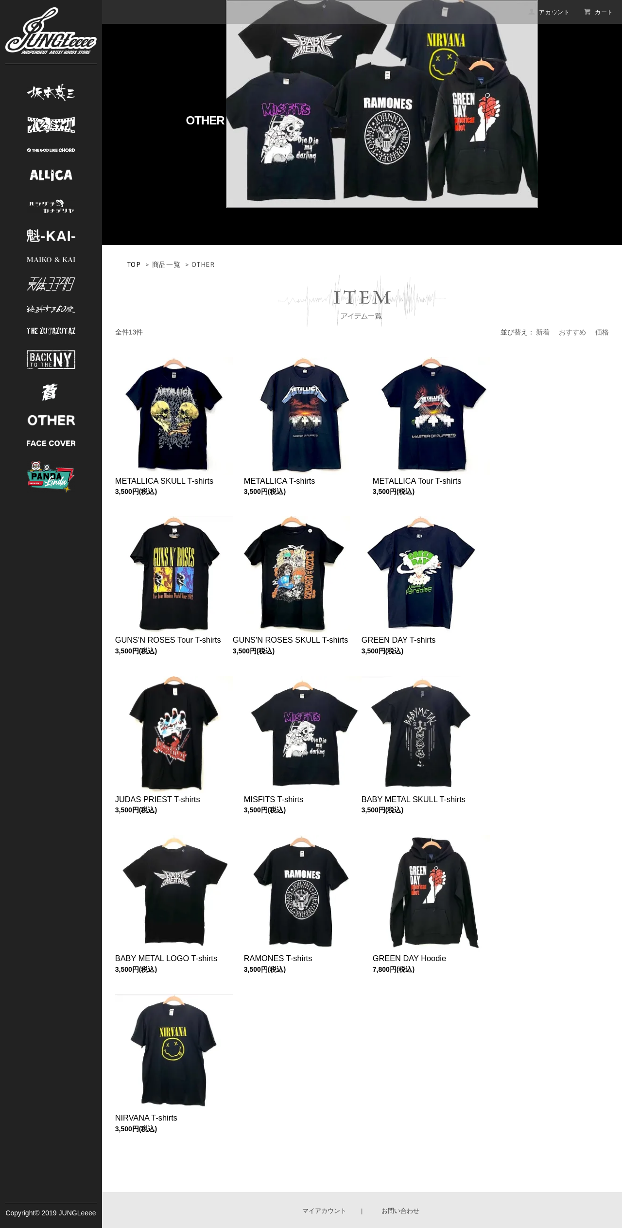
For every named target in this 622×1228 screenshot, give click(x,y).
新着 (543, 332)
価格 (602, 332)
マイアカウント (324, 1210)
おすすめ (572, 332)
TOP (134, 264)
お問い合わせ (400, 1210)
